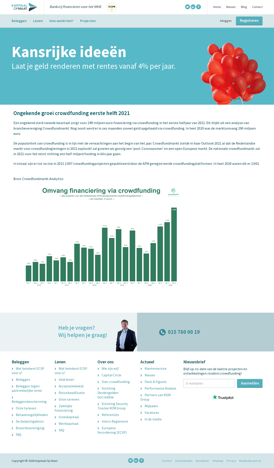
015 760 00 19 (179, 332)
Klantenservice (153, 368)
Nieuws (231, 7)
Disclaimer (202, 461)
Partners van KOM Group (155, 397)
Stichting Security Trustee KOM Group (112, 406)
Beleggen (19, 21)
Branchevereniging (28, 428)
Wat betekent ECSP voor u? (28, 370)
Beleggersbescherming (29, 400)
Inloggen (226, 21)
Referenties (108, 415)
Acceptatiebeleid (69, 386)
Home (217, 7)
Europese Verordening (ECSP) (112, 430)
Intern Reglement (112, 421)
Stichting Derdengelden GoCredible (107, 392)
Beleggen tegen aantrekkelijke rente (27, 388)
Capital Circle (109, 375)
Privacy (231, 461)
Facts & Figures (153, 382)
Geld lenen (64, 379)
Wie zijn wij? (108, 368)
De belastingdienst (28, 421)
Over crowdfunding (113, 382)
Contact (257, 7)
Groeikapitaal (67, 417)
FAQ (16, 435)
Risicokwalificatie (70, 393)
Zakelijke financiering (64, 408)
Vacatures (149, 412)
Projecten (88, 21)
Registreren (249, 20)
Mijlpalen (149, 406)
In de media (151, 419)
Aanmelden (250, 383)
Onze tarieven (24, 408)
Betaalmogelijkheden (30, 415)
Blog (244, 7)
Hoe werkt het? (62, 21)
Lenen (38, 21)
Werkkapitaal (66, 424)
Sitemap (217, 461)
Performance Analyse (158, 388)
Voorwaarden (184, 461)
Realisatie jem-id (250, 461)
